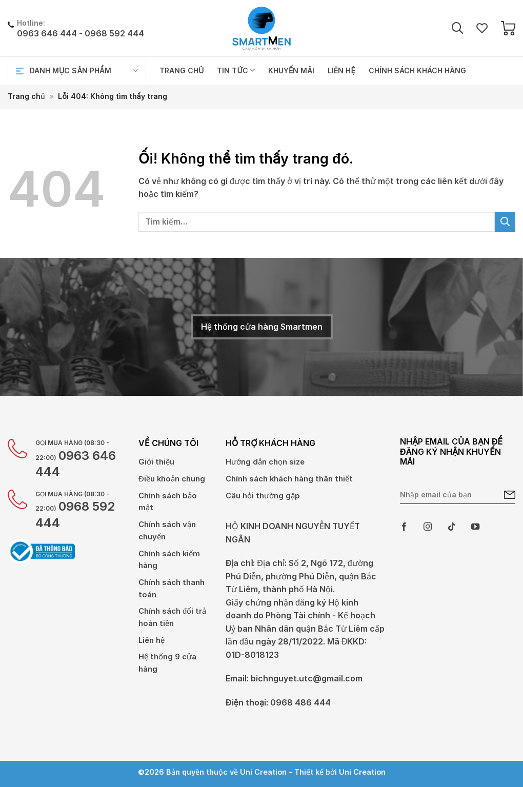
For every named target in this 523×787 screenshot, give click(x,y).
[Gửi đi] (505, 222)
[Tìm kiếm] (457, 28)
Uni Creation (362, 776)
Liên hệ (341, 70)
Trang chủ (181, 70)
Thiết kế (309, 776)
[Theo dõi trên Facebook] (404, 527)
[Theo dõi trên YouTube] (475, 527)
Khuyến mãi (291, 70)
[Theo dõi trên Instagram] (428, 527)
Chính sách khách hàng (417, 70)
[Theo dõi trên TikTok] (452, 527)
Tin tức (236, 70)
